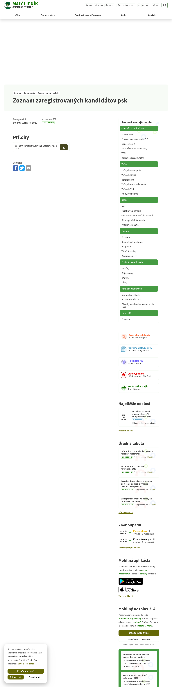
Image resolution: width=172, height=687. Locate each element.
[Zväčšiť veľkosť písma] (147, 5)
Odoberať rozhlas (139, 571)
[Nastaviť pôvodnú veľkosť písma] (142, 5)
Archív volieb (48, 61)
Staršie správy (127, 628)
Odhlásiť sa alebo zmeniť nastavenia (138, 583)
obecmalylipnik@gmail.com (154, 679)
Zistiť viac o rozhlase (139, 578)
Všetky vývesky (126, 451)
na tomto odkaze (25, 663)
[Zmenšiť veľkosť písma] (139, 5)
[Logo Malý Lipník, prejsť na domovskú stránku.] (21, 5)
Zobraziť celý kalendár (129, 486)
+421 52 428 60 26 (149, 676)
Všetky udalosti (126, 369)
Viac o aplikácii (126, 534)
